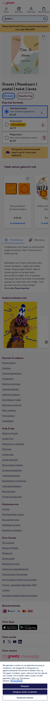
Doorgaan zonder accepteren (25, 692)
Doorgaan (25, 686)
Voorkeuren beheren (25, 698)
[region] (25, 681)
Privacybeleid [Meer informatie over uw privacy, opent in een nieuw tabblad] (16, 681)
